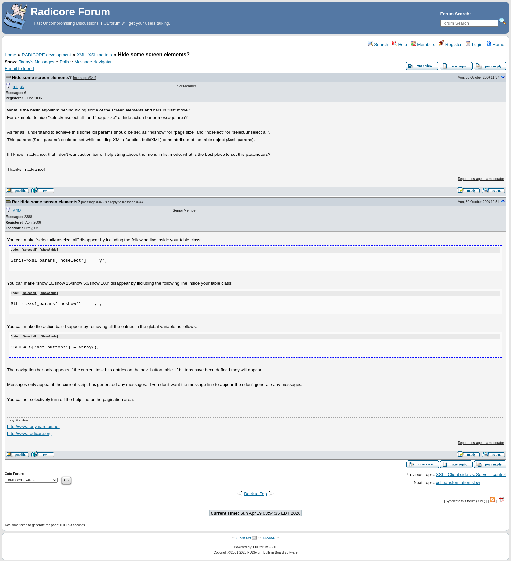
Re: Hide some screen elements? (46, 201)
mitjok (18, 86)
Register (450, 44)
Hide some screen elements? (42, 77)
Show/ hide (49, 250)
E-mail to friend (19, 68)
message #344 (84, 78)
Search (378, 44)
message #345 (93, 202)
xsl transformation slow (458, 481)
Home (495, 44)
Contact (243, 537)
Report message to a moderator (481, 179)
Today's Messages (36, 61)
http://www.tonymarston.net (33, 425)
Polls (64, 61)
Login (473, 44)
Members (423, 44)
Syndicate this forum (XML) (465, 500)
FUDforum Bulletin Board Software (272, 551)
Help (399, 44)
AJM (17, 210)
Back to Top (255, 492)
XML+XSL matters (94, 54)
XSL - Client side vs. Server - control (471, 473)
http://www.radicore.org (29, 432)
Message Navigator (93, 61)
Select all (29, 250)
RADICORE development (46, 54)
